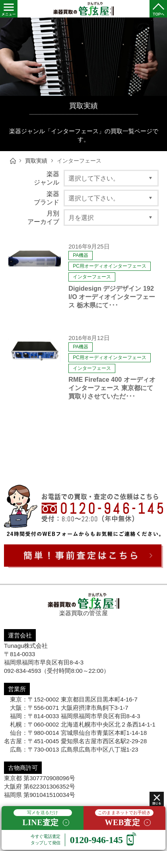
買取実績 (36, 161)
